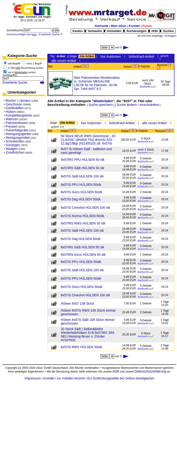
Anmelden (114, 31)
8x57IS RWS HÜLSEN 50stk (81, 347)
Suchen (168, 31)
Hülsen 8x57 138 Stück (77, 303)
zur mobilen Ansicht (71, 378)
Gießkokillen (15, 108)
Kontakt (134, 26)
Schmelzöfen (15, 141)
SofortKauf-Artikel (141, 56)
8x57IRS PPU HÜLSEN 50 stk (82, 159)
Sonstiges (13, 145)
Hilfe (154, 31)
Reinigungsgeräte (18, 134)
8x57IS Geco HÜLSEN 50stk (81, 192)
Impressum (33, 378)
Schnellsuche (15, 30)
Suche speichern (101, 105)
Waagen (12, 149)
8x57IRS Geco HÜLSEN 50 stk (83, 254)
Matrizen (12, 119)
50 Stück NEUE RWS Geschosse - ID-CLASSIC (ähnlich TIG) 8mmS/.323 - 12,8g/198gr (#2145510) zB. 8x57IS (88, 139)
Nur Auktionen (110, 56)
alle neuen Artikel (63, 61)
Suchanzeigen (136, 31)
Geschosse (14, 104)
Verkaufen (95, 31)
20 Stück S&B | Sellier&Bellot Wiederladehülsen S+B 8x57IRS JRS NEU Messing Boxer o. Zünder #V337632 (87, 334)
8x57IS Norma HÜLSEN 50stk (82, 216)
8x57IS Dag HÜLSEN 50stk (80, 199)
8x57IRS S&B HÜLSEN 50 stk (82, 168)
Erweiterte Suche (15, 82)
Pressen (12, 126)
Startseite (101, 26)
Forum (147, 26)
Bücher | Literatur (18, 100)
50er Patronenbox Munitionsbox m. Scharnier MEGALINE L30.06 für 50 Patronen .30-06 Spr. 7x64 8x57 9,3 (97, 83)
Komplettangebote (19, 115)
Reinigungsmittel (18, 137)
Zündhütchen (15, 152)
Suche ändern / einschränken (138, 105)
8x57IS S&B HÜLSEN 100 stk (82, 176)
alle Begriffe (14, 63)
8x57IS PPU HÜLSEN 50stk (81, 184)
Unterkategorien (21, 92)
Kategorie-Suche (22, 56)
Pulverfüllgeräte (17, 130)
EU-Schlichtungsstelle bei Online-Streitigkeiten (120, 378)
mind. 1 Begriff (34, 63)
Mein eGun (118, 26)
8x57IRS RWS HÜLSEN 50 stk (83, 223)
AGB (115, 371)
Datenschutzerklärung (150, 371)
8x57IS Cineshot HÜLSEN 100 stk (85, 207)
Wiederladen (103, 101)
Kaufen (78, 31)
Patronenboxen (17, 123)
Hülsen (11, 112)
